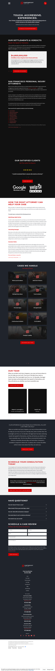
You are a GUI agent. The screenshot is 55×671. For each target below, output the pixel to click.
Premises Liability (13, 121)
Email (29, 533)
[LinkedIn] (28, 635)
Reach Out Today (27, 449)
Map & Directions (27, 600)
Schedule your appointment (27, 28)
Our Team (27, 578)
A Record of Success (20, 71)
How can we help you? (12, 540)
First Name (10, 530)
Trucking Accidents (13, 116)
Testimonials (27, 588)
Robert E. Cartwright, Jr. (32, 88)
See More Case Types (27, 342)
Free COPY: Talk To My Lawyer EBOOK (20, 490)
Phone (10, 533)
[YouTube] (31, 635)
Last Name (30, 530)
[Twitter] (23, 635)
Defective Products (13, 118)
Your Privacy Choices (22, 646)
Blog (27, 586)
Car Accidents (12, 110)
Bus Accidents (12, 119)
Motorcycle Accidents (14, 112)
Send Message (13, 554)
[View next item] (11, 71)
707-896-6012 (27, 630)
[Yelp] (26, 635)
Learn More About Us (16, 385)
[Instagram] (34, 635)
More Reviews (27, 181)
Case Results (27, 584)
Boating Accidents (13, 113)
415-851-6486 (27, 572)
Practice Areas (27, 580)
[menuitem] (9, 647)
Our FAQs (27, 582)
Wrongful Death (13, 122)
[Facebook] (20, 635)
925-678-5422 (27, 621)
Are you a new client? (12, 537)
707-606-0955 (27, 611)
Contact (27, 590)
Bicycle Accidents (13, 115)
